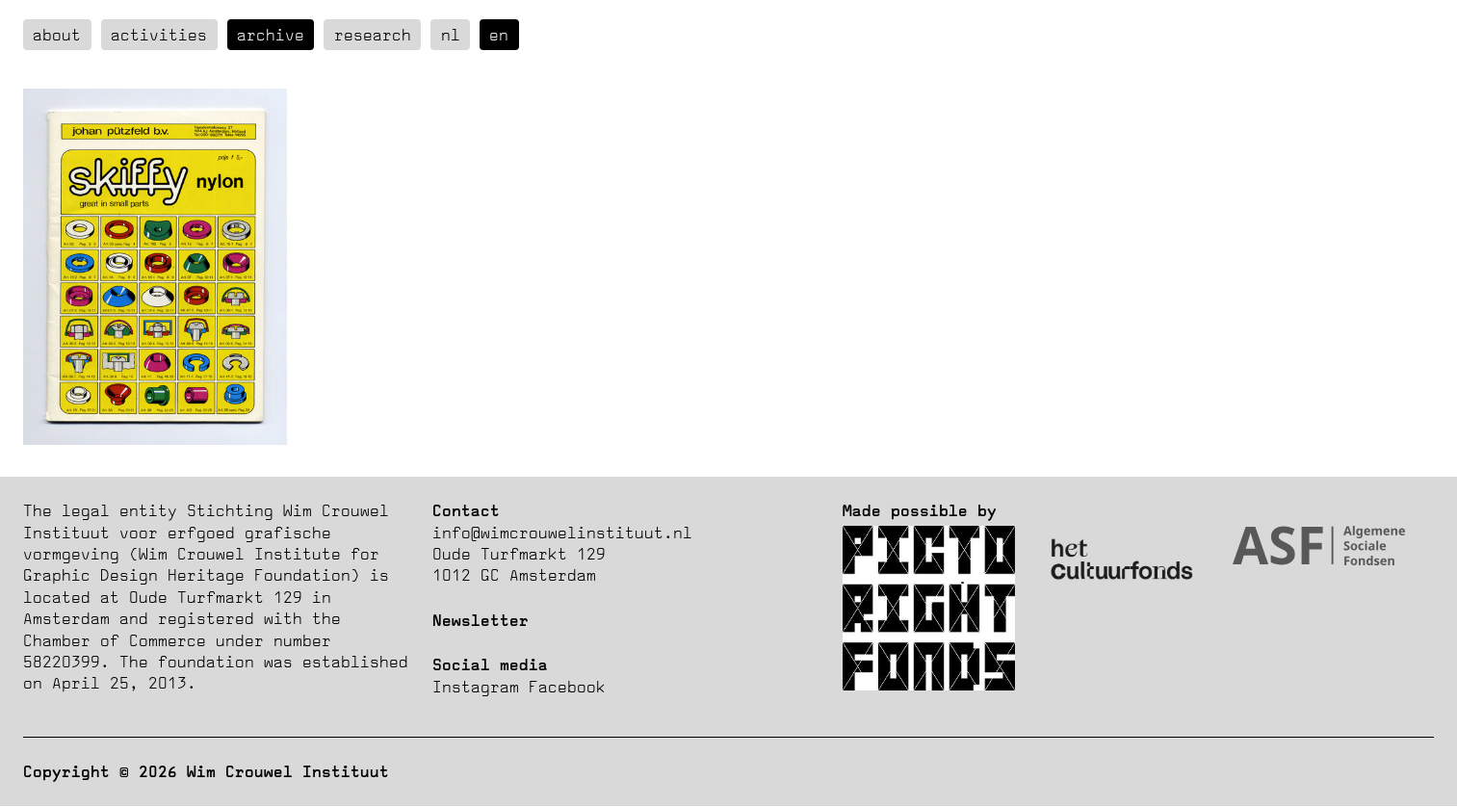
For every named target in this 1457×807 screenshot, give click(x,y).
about (57, 34)
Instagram (475, 686)
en (498, 34)
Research (372, 34)
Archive (270, 34)
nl (450, 34)
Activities (159, 34)
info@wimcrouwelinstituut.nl (562, 532)
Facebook (567, 686)
